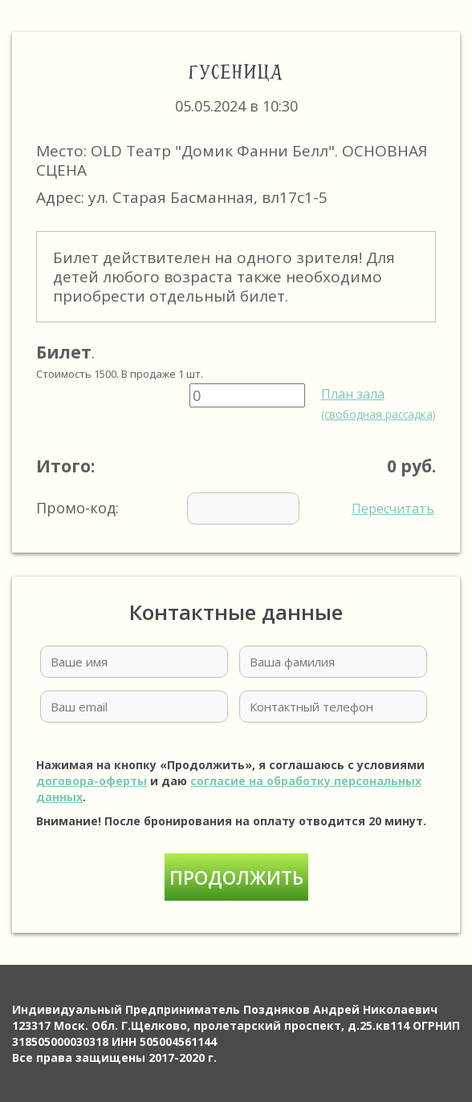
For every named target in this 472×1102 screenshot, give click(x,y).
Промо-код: (235, 508)
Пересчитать (393, 508)
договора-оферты (91, 780)
